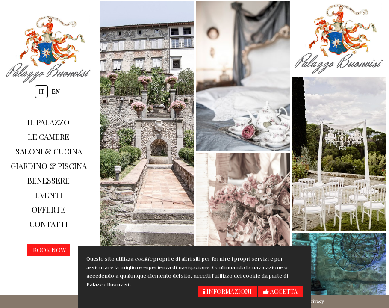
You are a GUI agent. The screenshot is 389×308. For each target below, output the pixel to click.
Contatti (48, 224)
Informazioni (227, 291)
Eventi (48, 195)
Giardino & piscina (49, 166)
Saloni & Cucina (48, 151)
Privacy (316, 301)
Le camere (48, 137)
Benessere (48, 180)
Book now (49, 250)
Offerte (48, 209)
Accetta (280, 291)
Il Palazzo (48, 122)
